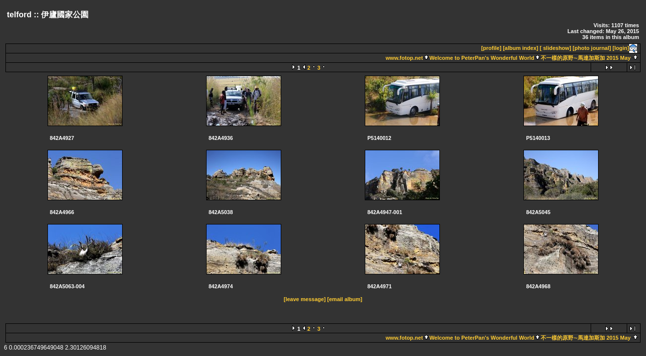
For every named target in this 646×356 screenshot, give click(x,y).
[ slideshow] (555, 48)
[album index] (520, 48)
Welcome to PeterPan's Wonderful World (482, 58)
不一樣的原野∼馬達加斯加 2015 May (586, 58)
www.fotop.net (404, 58)
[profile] (491, 48)
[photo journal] (592, 48)
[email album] (344, 299)
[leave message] (305, 299)
